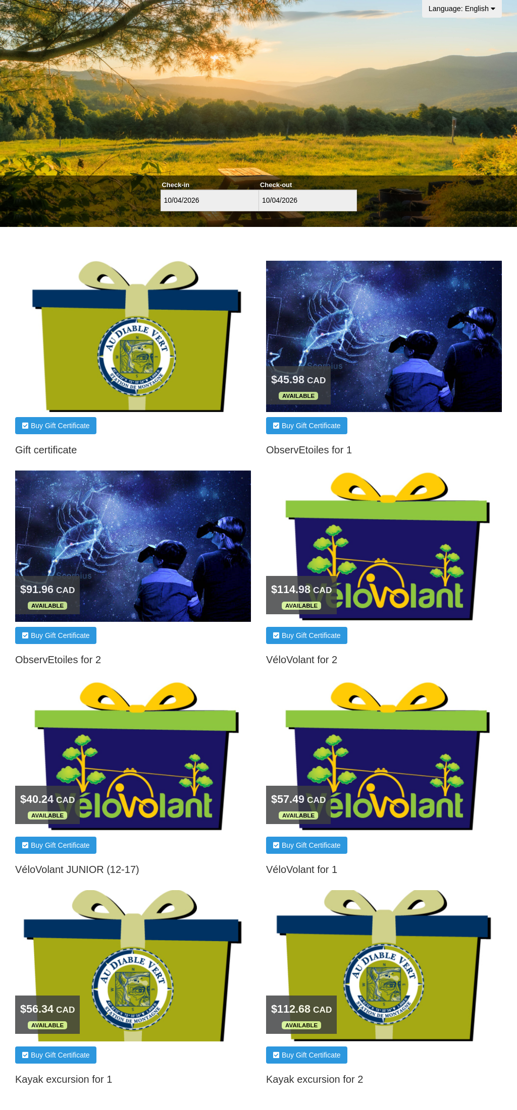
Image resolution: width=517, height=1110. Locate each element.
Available (298, 396)
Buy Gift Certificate (56, 426)
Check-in (176, 185)
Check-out (276, 185)
